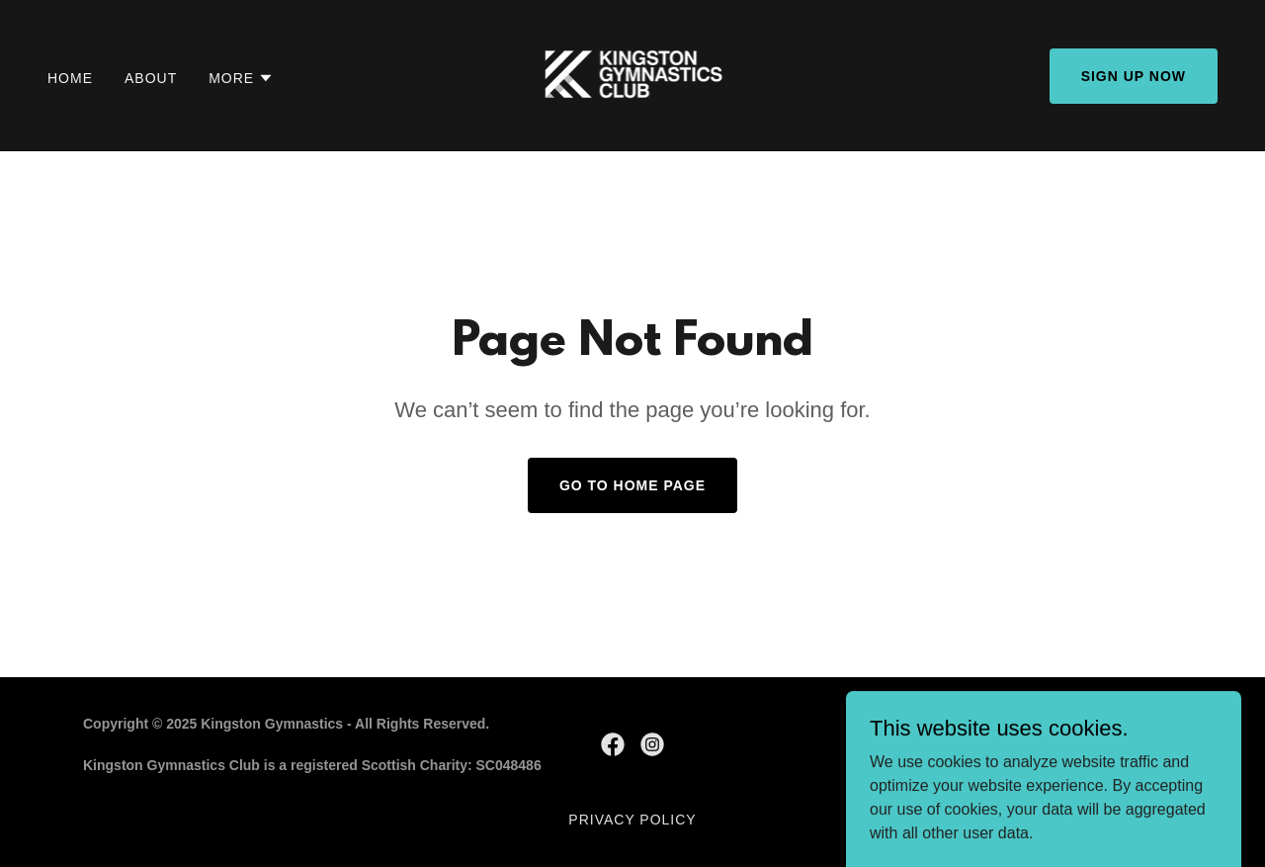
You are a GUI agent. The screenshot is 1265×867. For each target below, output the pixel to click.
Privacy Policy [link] (632, 819)
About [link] (151, 78)
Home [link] (70, 78)
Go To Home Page (632, 485)
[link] (633, 74)
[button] (241, 78)
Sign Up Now (1133, 76)
